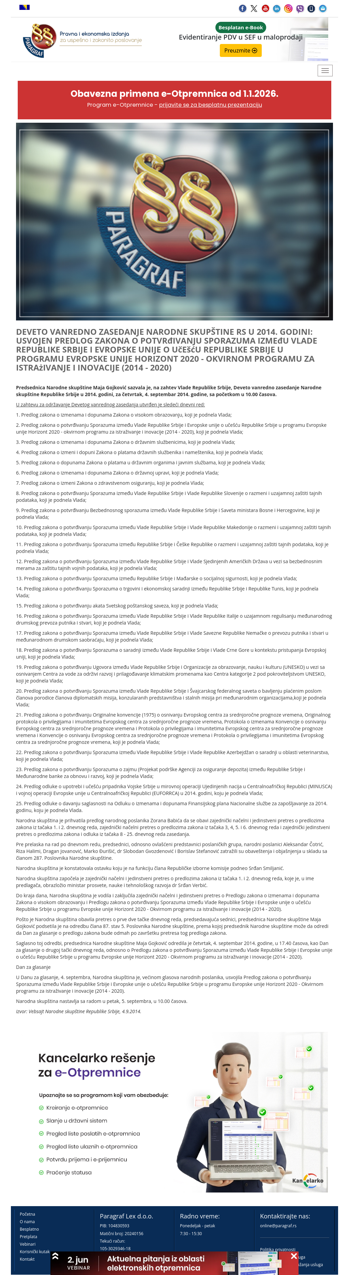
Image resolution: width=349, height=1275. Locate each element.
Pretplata (28, 1237)
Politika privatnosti (277, 1249)
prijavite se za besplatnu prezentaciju (210, 105)
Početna (27, 1214)
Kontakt (27, 1259)
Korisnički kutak (35, 1252)
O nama (27, 1222)
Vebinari (27, 1244)
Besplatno (29, 1229)
